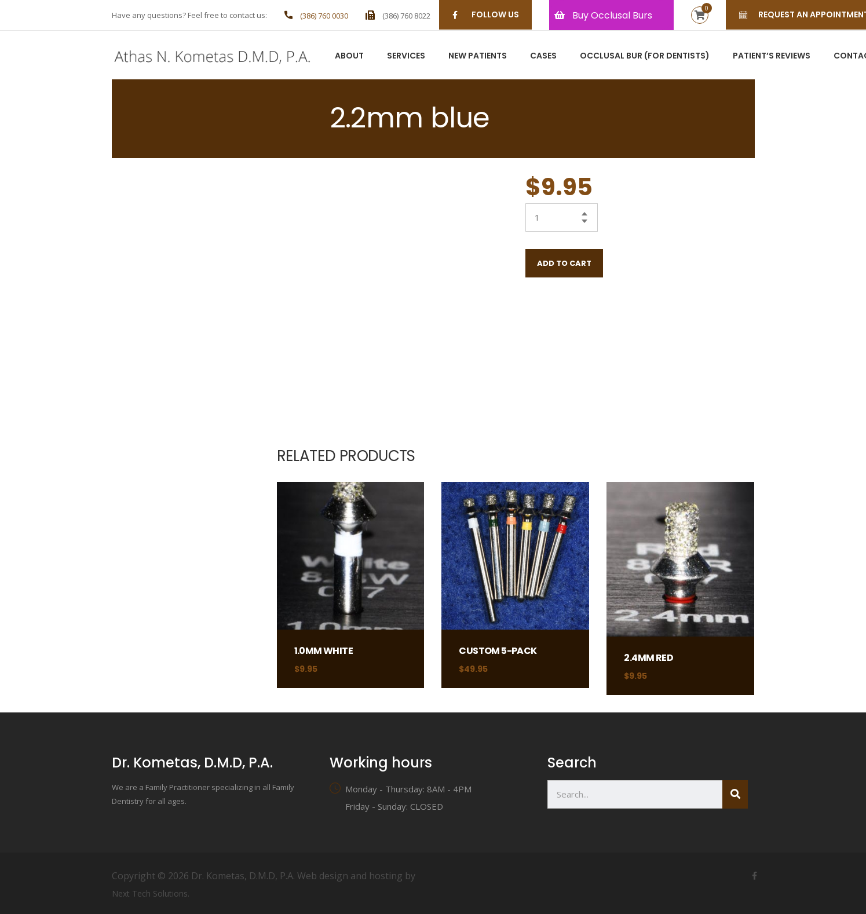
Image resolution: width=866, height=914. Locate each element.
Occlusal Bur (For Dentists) (645, 56)
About (349, 56)
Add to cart (564, 263)
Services (406, 56)
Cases (543, 56)
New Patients (477, 56)
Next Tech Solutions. (150, 893)
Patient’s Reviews (771, 56)
